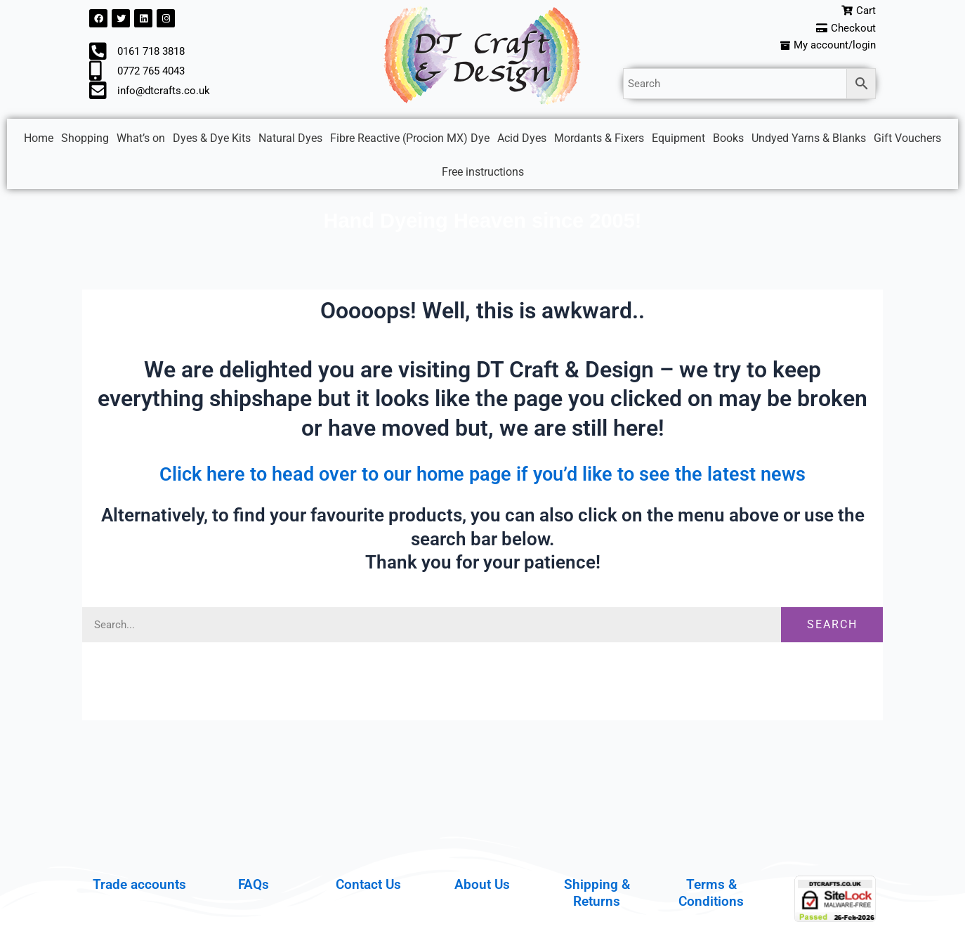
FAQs (253, 884)
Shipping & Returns (596, 892)
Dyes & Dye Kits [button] (212, 141)
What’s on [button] (141, 141)
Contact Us (368, 884)
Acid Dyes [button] (521, 141)
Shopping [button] (85, 141)
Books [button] (728, 141)
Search (832, 628)
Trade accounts (139, 884)
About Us (482, 884)
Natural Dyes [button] (290, 141)
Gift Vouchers (907, 141)
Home (38, 141)
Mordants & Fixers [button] (599, 141)
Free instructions (483, 175)
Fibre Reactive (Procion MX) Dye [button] (410, 141)
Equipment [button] (678, 141)
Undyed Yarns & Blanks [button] (808, 141)
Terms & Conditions (711, 892)
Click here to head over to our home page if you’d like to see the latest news (482, 476)
